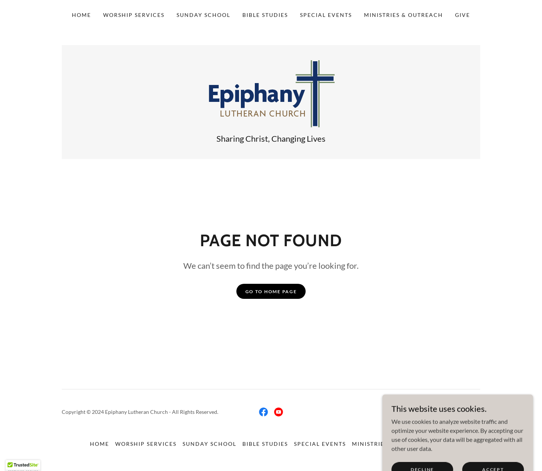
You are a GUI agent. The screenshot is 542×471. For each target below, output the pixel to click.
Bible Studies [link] (265, 15)
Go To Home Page (271, 291)
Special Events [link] (326, 15)
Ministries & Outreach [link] (403, 15)
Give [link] (462, 15)
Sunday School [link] (203, 15)
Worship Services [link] (133, 15)
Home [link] (81, 15)
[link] (271, 93)
